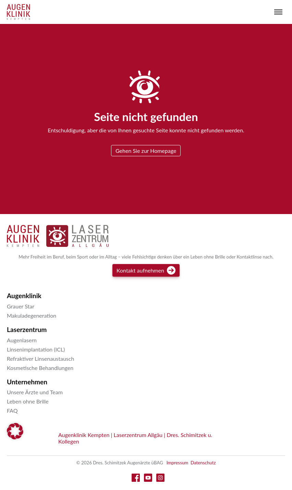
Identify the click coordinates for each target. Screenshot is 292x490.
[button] (15, 431)
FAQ (12, 410)
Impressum (177, 462)
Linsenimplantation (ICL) (36, 349)
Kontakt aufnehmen (146, 270)
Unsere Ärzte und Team (35, 392)
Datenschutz (203, 462)
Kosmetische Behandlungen (40, 368)
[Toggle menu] (278, 12)
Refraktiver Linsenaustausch (40, 358)
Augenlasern (22, 340)
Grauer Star (20, 306)
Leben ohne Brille (28, 401)
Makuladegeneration (31, 315)
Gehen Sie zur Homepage (145, 150)
